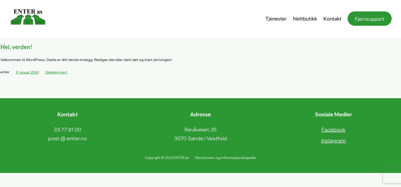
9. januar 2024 (27, 72)
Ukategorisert (56, 72)
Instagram (333, 140)
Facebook (333, 129)
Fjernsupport (369, 19)
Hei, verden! (16, 47)
